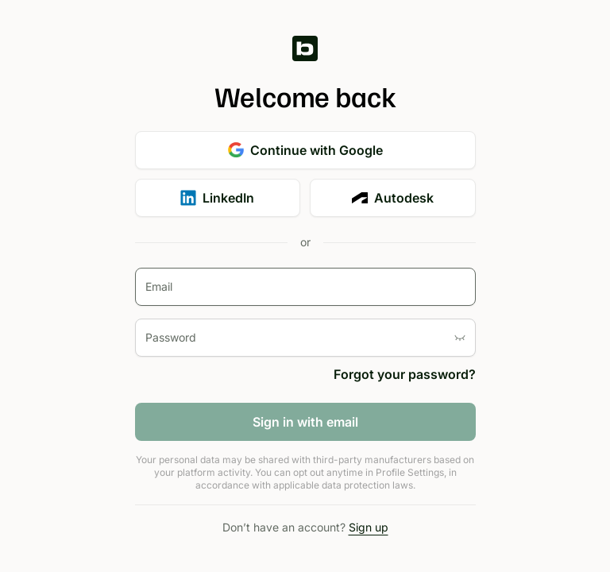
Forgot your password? (405, 374)
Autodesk (393, 198)
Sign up (368, 527)
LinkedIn (217, 198)
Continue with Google (305, 150)
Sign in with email (305, 422)
